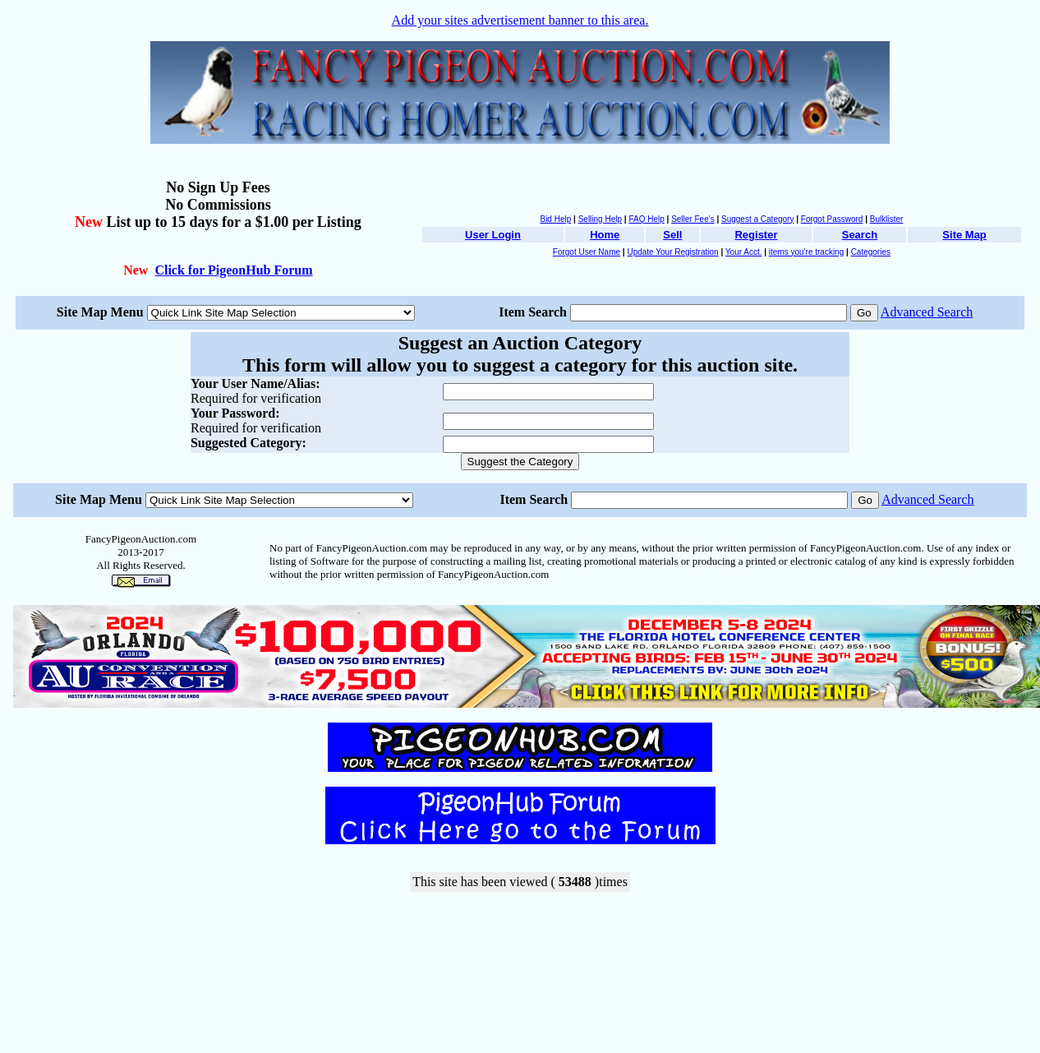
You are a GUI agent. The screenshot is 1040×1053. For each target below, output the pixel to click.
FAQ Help (646, 219)
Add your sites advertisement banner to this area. (520, 20)
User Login (493, 235)
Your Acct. (743, 251)
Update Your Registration (672, 251)
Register (755, 235)
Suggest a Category (757, 219)
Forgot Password (832, 219)
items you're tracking (806, 251)
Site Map (964, 235)
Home (604, 235)
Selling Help (600, 219)
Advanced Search (927, 312)
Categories (870, 251)
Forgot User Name (586, 251)
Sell (672, 235)
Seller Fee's (693, 219)
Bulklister (887, 219)
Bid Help (555, 219)
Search (859, 235)
